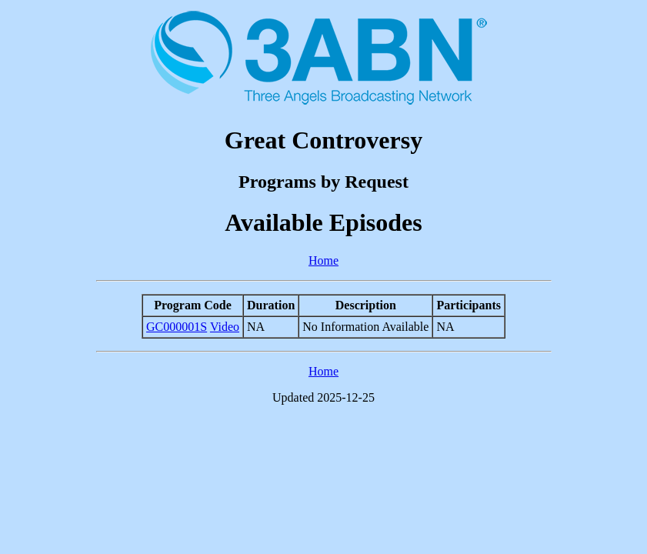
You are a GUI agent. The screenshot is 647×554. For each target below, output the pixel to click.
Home (323, 260)
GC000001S (176, 326)
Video (224, 326)
